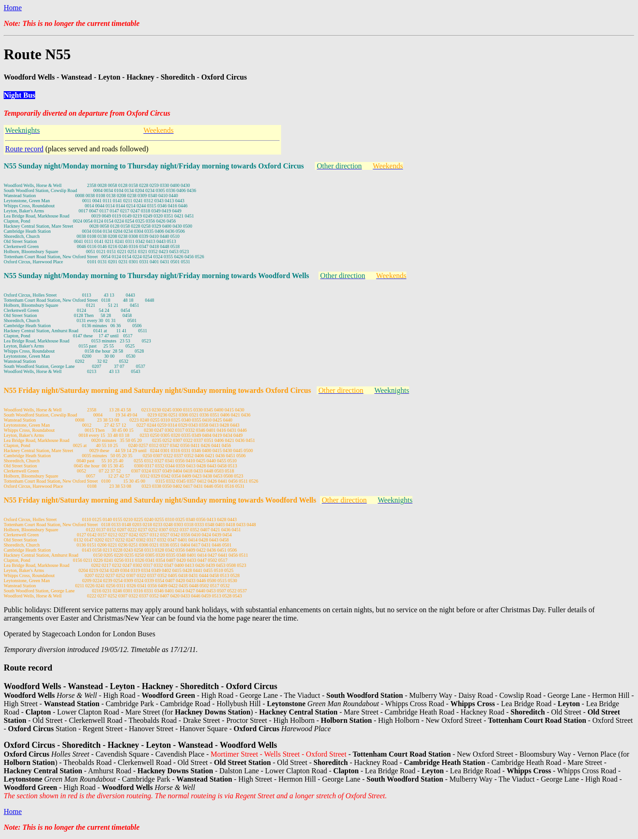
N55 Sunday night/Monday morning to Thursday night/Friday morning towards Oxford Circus (154, 166)
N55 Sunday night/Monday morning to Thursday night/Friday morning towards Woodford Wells (156, 276)
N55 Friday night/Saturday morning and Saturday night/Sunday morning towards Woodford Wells (160, 500)
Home (13, 8)
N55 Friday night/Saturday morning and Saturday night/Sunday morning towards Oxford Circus (157, 390)
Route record (24, 149)
